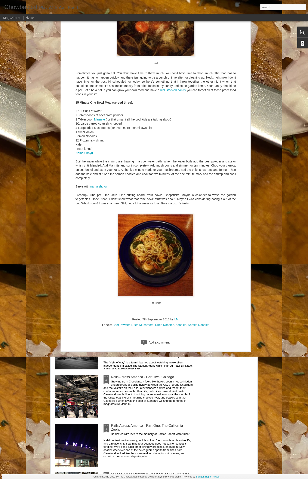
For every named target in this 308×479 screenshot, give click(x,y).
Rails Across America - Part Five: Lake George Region (131, 199)
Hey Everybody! (123, 231)
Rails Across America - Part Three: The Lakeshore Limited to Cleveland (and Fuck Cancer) (149, 330)
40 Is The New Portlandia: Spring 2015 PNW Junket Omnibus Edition (178, 200)
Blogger (200, 476)
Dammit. (69, 195)
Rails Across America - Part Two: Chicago (142, 377)
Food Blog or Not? (228, 195)
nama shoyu (98, 43)
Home (30, 17)
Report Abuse (212, 476)
